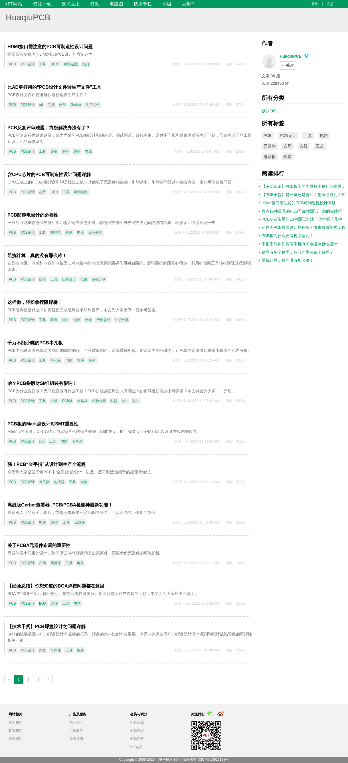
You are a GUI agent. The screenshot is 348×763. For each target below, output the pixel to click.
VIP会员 (136, 747)
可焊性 (55, 650)
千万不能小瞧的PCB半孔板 (35, 342)
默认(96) (269, 111)
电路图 (116, 3)
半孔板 (55, 360)
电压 (80, 233)
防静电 (55, 233)
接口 (85, 64)
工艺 (320, 146)
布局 (42, 563)
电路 (83, 279)
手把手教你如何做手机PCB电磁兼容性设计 (300, 244)
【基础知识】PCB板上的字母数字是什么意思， (304, 186)
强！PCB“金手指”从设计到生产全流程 (46, 464)
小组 (166, 3)
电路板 (82, 401)
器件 (65, 152)
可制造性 (71, 64)
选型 (77, 152)
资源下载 (42, 3)
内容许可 (76, 722)
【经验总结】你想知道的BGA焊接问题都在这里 (55, 586)
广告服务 (76, 731)
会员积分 (137, 739)
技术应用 (70, 3)
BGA (42, 603)
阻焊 (53, 320)
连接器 (59, 482)
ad (41, 105)
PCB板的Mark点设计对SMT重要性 (42, 423)
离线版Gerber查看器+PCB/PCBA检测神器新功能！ (60, 504)
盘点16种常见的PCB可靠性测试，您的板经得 (302, 211)
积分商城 (137, 722)
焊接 (54, 603)
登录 (314, 4)
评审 (53, 152)
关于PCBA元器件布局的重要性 (38, 545)
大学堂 (188, 3)
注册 (330, 4)
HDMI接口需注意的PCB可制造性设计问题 (50, 46)
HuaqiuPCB (28, 17)
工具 (42, 64)
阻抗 (42, 279)
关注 (290, 65)
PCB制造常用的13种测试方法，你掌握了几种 (302, 219)
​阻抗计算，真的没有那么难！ (37, 255)
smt (125, 401)
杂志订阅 (76, 739)
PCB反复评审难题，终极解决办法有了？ (48, 127)
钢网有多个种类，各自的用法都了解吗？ (297, 252)
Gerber (75, 105)
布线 (88, 152)
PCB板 (67, 401)
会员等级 (137, 731)
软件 (62, 105)
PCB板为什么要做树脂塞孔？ (288, 235)
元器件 (79, 522)
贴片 (135, 401)
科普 (113, 401)
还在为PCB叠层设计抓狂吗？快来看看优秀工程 (304, 227)
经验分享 (95, 233)
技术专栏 (142, 3)
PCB (12, 64)
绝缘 (88, 320)
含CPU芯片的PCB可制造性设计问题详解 (49, 174)
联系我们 (15, 731)
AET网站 (13, 3)
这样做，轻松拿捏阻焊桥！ (34, 302)
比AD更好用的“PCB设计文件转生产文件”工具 (54, 87)
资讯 (94, 3)
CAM (54, 522)
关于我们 (15, 722)
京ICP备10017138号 (213, 760)
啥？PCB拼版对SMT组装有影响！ (42, 383)
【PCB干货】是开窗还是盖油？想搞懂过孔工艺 (304, 194)
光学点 (77, 441)
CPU (54, 192)
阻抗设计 (69, 279)
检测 (69, 233)
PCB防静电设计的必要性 (32, 215)
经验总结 (103, 320)
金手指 (44, 482)
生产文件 (93, 105)
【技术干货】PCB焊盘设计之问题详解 (46, 626)
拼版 (53, 401)
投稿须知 (15, 739)
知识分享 (122, 320)
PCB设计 (28, 64)
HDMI (54, 64)
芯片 (42, 192)
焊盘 (42, 650)
